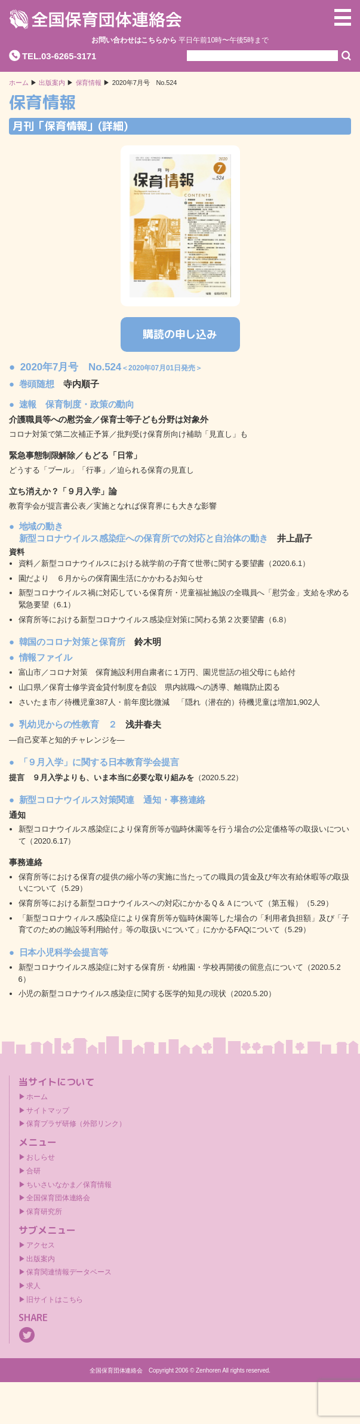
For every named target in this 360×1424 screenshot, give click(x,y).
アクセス (40, 1245)
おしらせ (40, 1157)
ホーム (19, 83)
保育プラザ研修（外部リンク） (76, 1123)
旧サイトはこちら (54, 1299)
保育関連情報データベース (69, 1272)
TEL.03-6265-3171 (59, 56)
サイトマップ (47, 1110)
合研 (33, 1171)
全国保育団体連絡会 (58, 1198)
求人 (33, 1286)
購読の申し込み (180, 334)
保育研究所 (44, 1211)
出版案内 (40, 1259)
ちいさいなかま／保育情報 (69, 1184)
